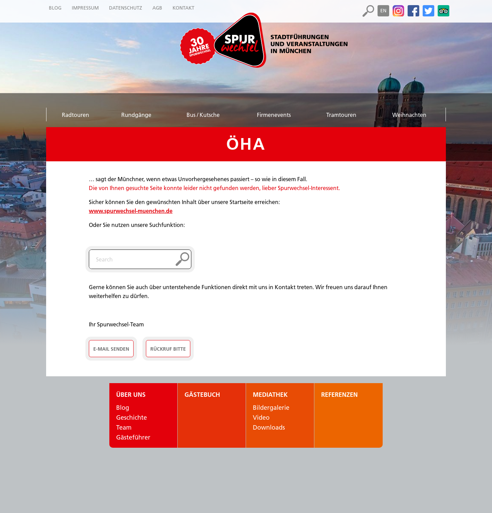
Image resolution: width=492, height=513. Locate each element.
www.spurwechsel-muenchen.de (131, 210)
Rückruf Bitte (168, 349)
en (383, 11)
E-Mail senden (111, 349)
